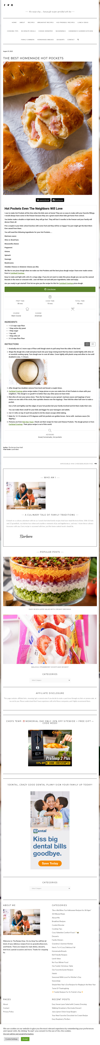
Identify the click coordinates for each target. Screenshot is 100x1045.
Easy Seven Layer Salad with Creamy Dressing (69, 1004)
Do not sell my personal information (18, 1034)
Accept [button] (25, 1039)
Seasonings (61, 31)
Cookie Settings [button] (11, 1039)
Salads (54, 973)
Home (14, 22)
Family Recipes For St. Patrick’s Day (67, 992)
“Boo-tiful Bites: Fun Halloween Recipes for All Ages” (71, 910)
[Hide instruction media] (92, 344)
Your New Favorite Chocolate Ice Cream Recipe (70, 1015)
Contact (70, 39)
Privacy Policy (8, 1012)
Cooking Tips (12, 31)
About (22, 22)
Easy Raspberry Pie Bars (61, 1019)
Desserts (60, 39)
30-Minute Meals (28, 31)
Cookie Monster (46, 31)
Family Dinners (27, 39)
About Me (56, 918)
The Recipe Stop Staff (16, 447)
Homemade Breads (45, 39)
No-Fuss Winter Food (60, 962)
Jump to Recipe (43, 200)
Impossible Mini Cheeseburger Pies (76, 464)
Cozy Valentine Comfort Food (65, 932)
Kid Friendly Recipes (66, 22)
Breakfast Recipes (46, 22)
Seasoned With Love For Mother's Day (66, 977)
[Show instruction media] (87, 344)
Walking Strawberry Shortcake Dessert (66, 1008)
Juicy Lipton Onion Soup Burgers (64, 1012)
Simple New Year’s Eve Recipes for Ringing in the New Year (74, 985)
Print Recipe (58, 200)
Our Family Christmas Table (62, 966)
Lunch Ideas (83, 22)
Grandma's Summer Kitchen (62, 944)
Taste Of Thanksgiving (60, 988)
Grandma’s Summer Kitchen (81, 31)
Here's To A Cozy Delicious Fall (63, 947)
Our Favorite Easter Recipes (62, 970)
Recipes (31, 22)
